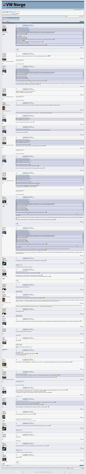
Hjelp (9, 17)
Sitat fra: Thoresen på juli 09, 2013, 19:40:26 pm (23, 71)
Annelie (3, 337)
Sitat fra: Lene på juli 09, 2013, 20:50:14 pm (22, 28)
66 (8, 21)
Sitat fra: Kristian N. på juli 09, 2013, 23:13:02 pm (22, 139)
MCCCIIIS (4, 328)
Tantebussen (21, 265)
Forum (6, 19)
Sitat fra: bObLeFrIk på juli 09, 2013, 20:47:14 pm (22, 296)
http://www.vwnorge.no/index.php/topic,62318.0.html (26, 346)
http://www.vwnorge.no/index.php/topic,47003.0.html (25, 347)
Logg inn (13, 17)
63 (5, 21)
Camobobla (20, 396)
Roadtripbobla (20, 264)
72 (11, 21)
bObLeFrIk (4, 284)
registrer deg (18, 11)
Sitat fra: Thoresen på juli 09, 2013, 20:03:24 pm (23, 29)
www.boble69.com (18, 225)
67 (9, 21)
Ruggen (3, 411)
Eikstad (3, 102)
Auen (3, 257)
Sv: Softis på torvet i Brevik (27, 53)
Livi (3, 359)
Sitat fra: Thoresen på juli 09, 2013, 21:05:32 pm (22, 27)
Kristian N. (4, 115)
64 (6, 21)
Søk (11, 17)
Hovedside (5, 17)
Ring (3, 387)
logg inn (13, 11)
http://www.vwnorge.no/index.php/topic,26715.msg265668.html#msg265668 (26, 420)
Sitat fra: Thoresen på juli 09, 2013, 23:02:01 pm (22, 117)
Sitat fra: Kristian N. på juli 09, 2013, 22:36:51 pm (22, 199)
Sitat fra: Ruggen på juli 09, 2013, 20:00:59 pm (22, 30)
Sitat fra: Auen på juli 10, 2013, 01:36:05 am (22, 271)
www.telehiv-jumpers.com (19, 60)
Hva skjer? (9, 19)
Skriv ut (82, 21)
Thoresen (4, 53)
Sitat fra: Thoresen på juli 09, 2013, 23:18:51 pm (22, 158)
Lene (3, 24)
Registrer (17, 17)
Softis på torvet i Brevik (15, 19)
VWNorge (3, 19)
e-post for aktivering (11, 12)
